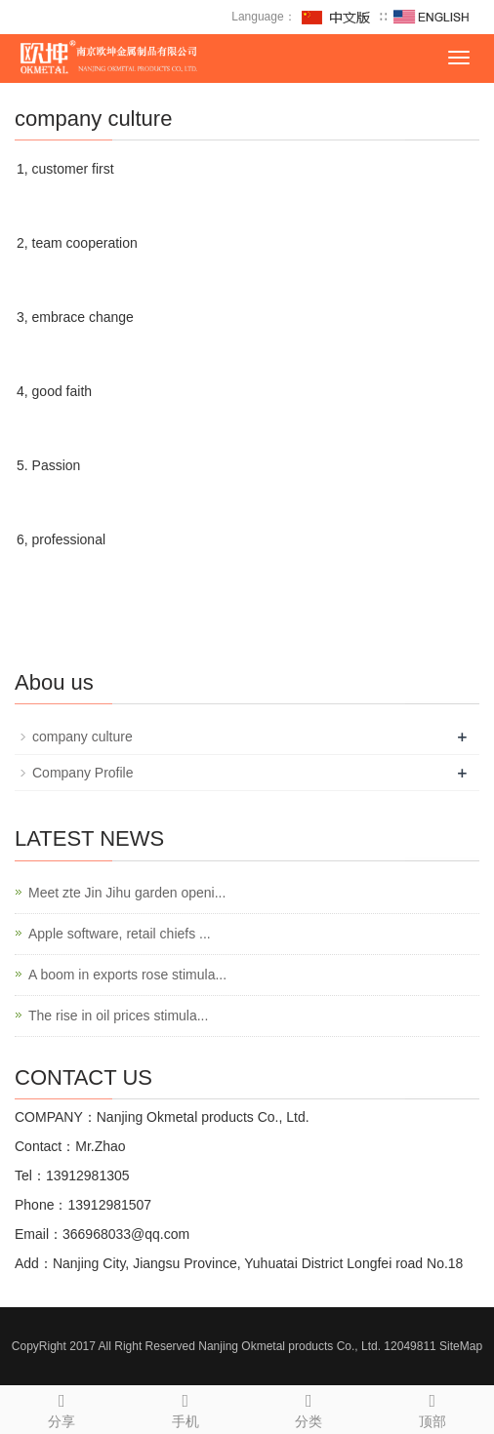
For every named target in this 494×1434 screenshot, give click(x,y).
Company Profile (83, 772)
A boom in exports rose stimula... (127, 974)
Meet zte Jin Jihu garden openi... (127, 892)
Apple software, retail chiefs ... (119, 933)
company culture (82, 736)
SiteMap (460, 1346)
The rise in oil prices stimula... (118, 1015)
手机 (186, 1407)
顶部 (433, 1407)
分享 (62, 1407)
